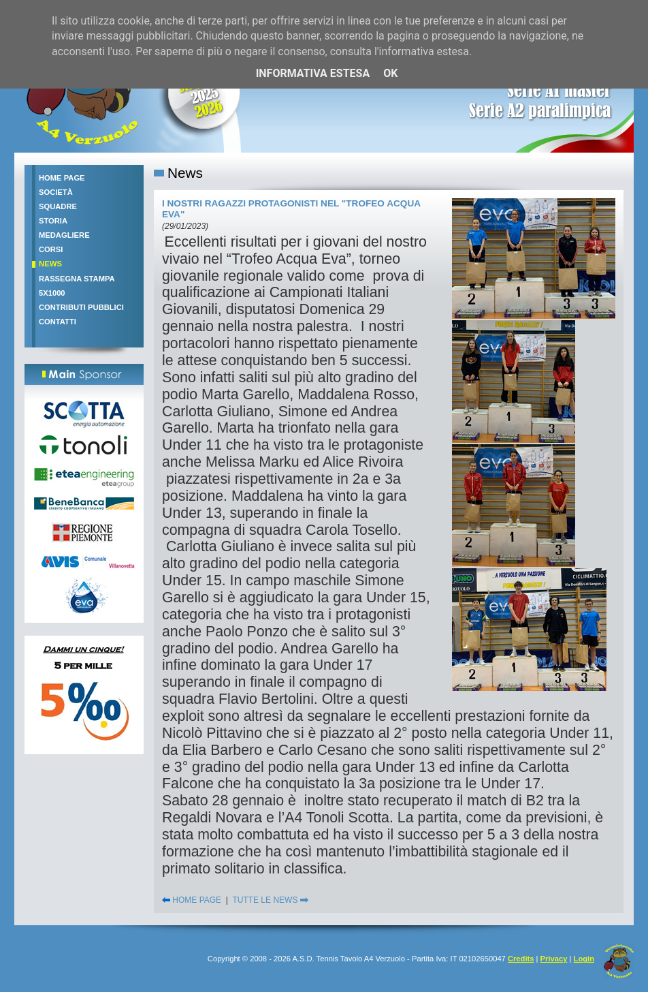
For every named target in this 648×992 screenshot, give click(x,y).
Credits (521, 959)
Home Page (62, 178)
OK (390, 73)
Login (584, 959)
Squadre (58, 206)
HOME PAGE (191, 900)
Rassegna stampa (77, 279)
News (50, 264)
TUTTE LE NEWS (270, 900)
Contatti (57, 321)
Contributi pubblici (81, 307)
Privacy (554, 959)
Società (56, 192)
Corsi (51, 249)
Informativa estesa (313, 73)
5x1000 (52, 293)
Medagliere (64, 235)
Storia (53, 221)
